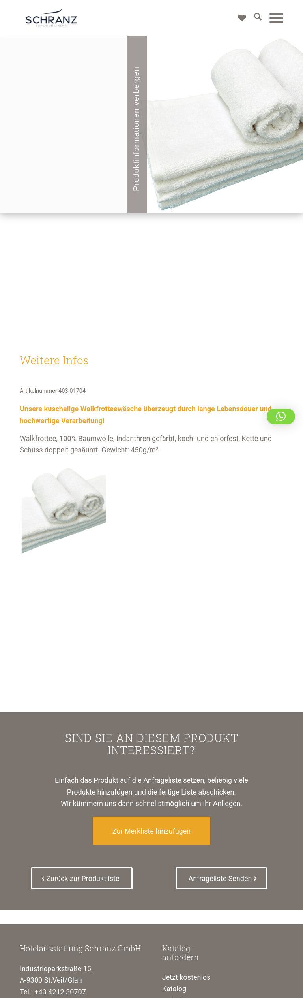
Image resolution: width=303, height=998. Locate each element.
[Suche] (254, 18)
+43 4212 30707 (60, 992)
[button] (281, 416)
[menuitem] (254, 18)
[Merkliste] (238, 18)
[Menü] (272, 18)
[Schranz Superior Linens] (51, 18)
